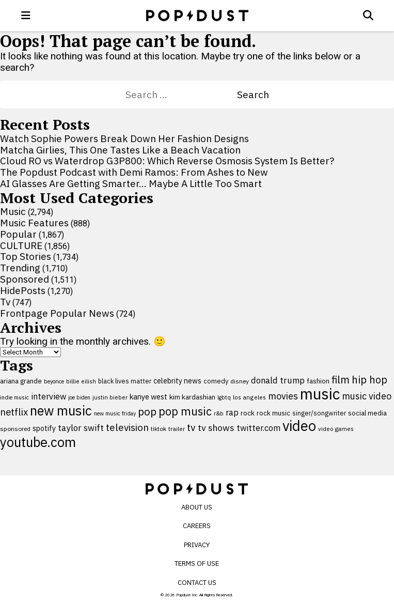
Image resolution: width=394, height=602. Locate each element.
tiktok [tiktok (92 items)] (158, 429)
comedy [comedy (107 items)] (215, 381)
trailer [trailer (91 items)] (176, 429)
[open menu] (25, 15)
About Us (196, 507)
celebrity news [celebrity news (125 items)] (177, 380)
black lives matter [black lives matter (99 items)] (124, 381)
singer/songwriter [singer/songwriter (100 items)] (319, 413)
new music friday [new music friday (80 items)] (115, 413)
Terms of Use (197, 563)
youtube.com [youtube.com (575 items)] (38, 442)
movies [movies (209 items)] (283, 396)
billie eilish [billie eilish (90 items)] (81, 381)
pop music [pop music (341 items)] (185, 411)
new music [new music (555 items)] (61, 410)
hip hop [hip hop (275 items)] (369, 380)
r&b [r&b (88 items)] (219, 413)
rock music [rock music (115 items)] (273, 413)
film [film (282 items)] (341, 380)
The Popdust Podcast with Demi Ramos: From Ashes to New (134, 172)
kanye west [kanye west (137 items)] (148, 397)
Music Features (34, 223)
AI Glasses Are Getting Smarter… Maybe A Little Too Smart (131, 183)
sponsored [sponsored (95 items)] (15, 429)
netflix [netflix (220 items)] (14, 412)
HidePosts (22, 290)
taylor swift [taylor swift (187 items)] (81, 428)
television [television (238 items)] (127, 427)
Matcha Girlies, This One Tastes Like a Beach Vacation (120, 150)
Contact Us (197, 582)
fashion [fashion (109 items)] (318, 381)
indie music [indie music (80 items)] (14, 397)
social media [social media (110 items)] (367, 413)
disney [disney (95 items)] (239, 381)
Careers (197, 525)
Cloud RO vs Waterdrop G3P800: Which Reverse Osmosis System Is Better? (167, 161)
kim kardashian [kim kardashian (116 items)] (192, 397)
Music (13, 211)
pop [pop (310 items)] (147, 412)
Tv (5, 302)
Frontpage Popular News (57, 313)
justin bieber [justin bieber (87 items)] (110, 397)
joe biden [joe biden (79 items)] (79, 397)
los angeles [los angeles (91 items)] (249, 397)
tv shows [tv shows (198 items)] (216, 428)
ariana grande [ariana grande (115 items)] (21, 380)
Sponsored (24, 279)
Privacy (197, 545)
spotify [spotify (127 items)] (44, 428)
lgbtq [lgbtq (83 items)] (224, 397)
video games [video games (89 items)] (336, 429)
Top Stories (25, 256)
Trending (20, 267)
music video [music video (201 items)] (366, 396)
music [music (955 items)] (320, 394)
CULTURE (21, 245)
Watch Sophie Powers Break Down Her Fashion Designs (124, 138)
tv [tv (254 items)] (191, 427)
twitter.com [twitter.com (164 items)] (258, 427)
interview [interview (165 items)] (48, 396)
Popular (18, 234)
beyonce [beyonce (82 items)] (54, 381)
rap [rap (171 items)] (232, 412)
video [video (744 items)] (299, 425)
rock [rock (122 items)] (248, 413)
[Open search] (368, 15)
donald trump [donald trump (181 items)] (278, 380)
